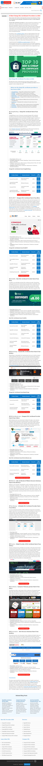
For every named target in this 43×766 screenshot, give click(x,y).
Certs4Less (14, 105)
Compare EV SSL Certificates (29, 746)
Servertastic (14, 631)
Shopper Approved (16, 128)
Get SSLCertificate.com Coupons (22, 477)
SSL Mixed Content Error (7, 755)
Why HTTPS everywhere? (7, 748)
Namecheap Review (27, 733)
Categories (10, 7)
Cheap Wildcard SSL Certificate (8, 725)
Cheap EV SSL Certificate (7, 727)
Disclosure (21, 764)
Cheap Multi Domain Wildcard (8, 731)
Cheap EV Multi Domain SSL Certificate (10, 735)
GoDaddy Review (27, 729)
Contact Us (15, 764)
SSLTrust (13, 99)
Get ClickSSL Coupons (23, 349)
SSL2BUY (13, 93)
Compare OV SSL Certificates (29, 744)
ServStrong (14, 102)
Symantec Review (27, 731)
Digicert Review (27, 727)
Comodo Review (27, 725)
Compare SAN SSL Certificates (29, 751)
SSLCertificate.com (15, 96)
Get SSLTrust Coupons (23, 503)
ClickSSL (13, 94)
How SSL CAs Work (6, 744)
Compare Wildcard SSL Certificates (31, 748)
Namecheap (14, 95)
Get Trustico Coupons (23, 583)
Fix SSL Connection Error (7, 753)
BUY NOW (39, 179)
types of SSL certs (33, 681)
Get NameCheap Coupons (23, 412)
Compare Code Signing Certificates (30, 753)
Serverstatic (14, 107)
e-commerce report (20, 33)
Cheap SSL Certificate (6, 723)
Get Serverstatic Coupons (24, 674)
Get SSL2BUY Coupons (23, 275)
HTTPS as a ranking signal (24, 42)
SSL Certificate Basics (6, 742)
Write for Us (27, 764)
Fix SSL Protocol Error (6, 751)
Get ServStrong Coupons (24, 541)
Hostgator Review (27, 735)
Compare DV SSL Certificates (29, 742)
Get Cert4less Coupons (24, 628)
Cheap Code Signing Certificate (8, 733)
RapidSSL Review (27, 723)
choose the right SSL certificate (30, 686)
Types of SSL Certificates (7, 746)
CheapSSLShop (15, 91)
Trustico (13, 104)
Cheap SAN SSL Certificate (7, 729)
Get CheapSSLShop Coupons (24, 194)
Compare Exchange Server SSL (30, 755)
